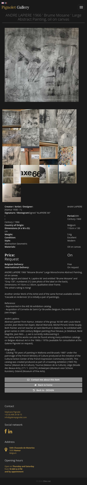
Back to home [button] (43, 384)
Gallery (15, 7)
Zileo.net (47, 481)
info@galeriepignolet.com (16, 417)
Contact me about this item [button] (43, 379)
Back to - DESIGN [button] (43, 390)
